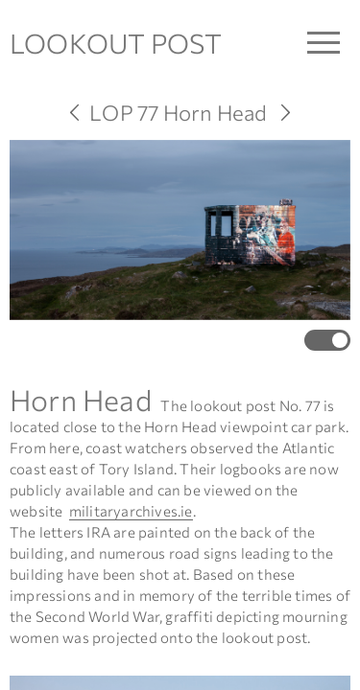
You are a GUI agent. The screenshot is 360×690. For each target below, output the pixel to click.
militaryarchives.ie (131, 510)
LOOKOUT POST (116, 43)
